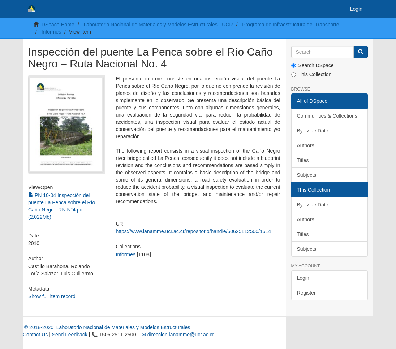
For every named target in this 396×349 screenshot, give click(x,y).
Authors (305, 145)
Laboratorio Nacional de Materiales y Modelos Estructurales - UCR (158, 24)
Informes (51, 32)
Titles (303, 160)
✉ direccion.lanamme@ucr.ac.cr (177, 334)
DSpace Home (58, 24)
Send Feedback (69, 334)
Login (303, 278)
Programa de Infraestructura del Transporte (290, 24)
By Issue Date (312, 131)
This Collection (311, 74)
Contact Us (35, 334)
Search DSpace (312, 65)
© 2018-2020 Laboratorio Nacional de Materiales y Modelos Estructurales (106, 327)
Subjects (307, 175)
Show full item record (52, 296)
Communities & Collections (327, 116)
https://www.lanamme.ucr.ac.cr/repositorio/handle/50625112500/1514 (193, 231)
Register (306, 293)
